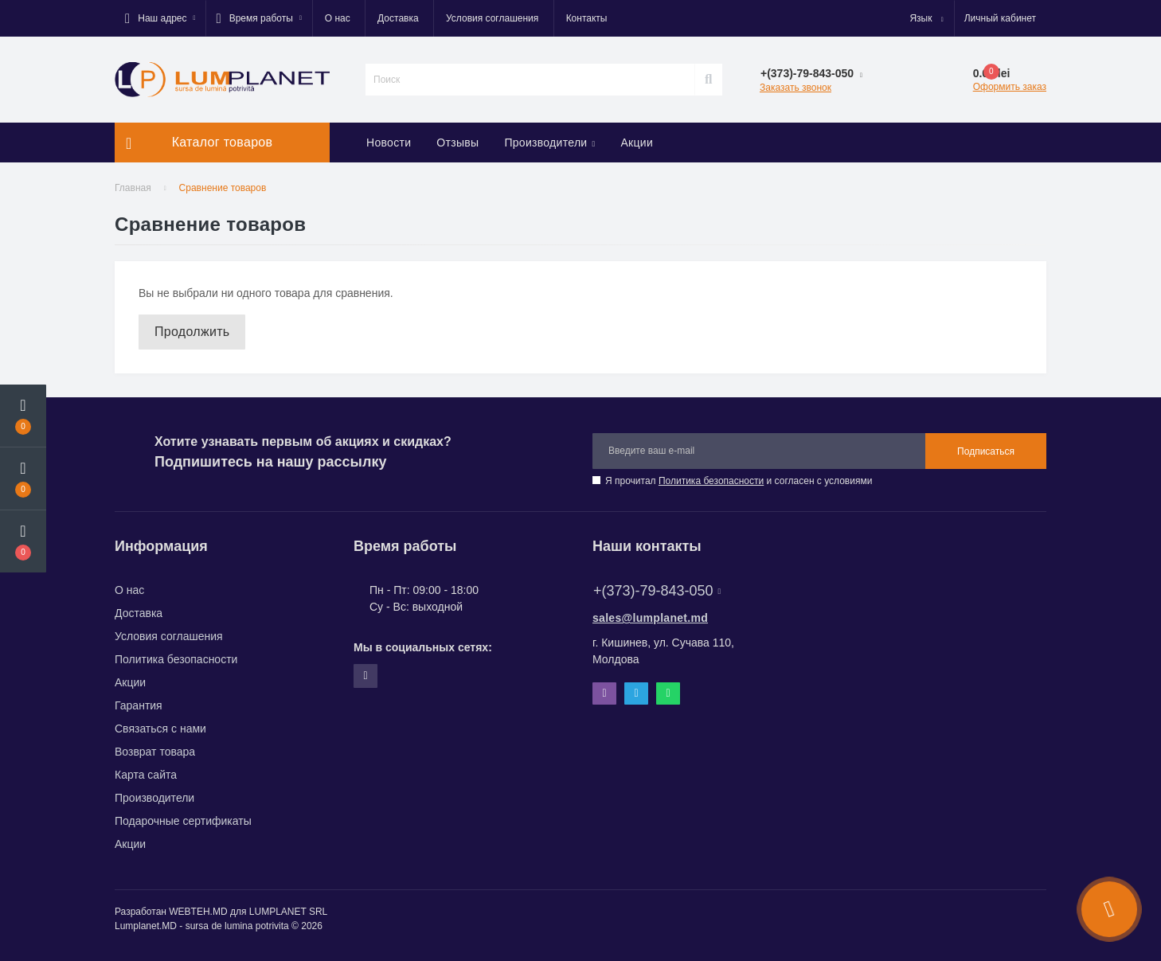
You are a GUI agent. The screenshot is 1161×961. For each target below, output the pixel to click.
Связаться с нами (160, 728)
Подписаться (985, 451)
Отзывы (457, 142)
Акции (636, 142)
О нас (337, 18)
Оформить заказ (1009, 86)
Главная (133, 187)
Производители (549, 142)
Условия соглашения (492, 18)
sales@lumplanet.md (650, 617)
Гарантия (138, 705)
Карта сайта (146, 774)
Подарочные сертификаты (183, 821)
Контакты (587, 18)
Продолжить (191, 331)
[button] (160, 18)
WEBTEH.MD (198, 911)
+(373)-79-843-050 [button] (657, 591)
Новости (388, 142)
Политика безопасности (711, 480)
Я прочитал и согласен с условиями (738, 480)
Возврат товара (155, 751)
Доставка (398, 18)
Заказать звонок (795, 87)
